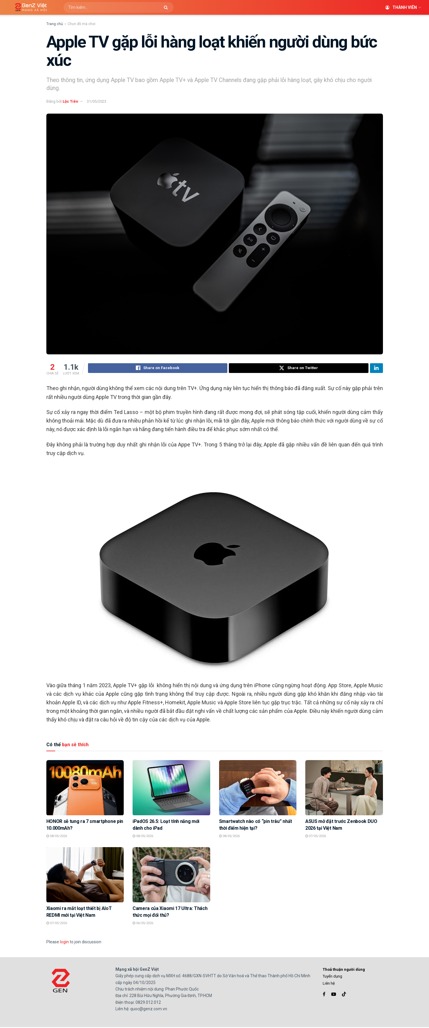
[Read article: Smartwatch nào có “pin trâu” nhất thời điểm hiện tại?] (258, 788)
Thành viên (401, 7)
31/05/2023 (96, 101)
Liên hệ (329, 984)
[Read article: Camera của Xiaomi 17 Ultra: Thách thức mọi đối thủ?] (171, 875)
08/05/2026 (56, 837)
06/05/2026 (143, 924)
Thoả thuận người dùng (344, 970)
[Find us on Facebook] (324, 995)
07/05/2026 (315, 837)
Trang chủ (54, 24)
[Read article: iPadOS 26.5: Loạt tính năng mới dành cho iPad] (171, 788)
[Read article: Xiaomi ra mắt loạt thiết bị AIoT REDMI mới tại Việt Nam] (85, 875)
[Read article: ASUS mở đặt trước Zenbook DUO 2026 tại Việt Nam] (344, 788)
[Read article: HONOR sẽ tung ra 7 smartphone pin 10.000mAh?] (85, 788)
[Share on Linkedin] (376, 368)
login (64, 942)
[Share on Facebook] (158, 368)
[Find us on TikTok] (344, 995)
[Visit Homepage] (28, 7)
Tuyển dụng (332, 977)
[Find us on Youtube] (333, 995)
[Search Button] (167, 7)
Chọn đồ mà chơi (81, 24)
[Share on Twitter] (298, 368)
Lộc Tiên (70, 101)
